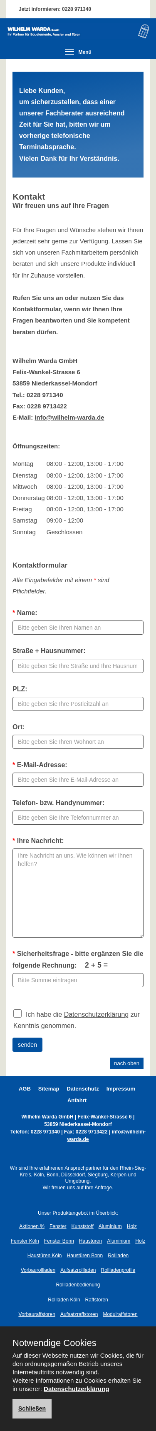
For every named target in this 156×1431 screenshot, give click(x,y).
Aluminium (110, 1226)
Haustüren (90, 1241)
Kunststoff (83, 1226)
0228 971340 (76, 9)
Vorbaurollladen (38, 1270)
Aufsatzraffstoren (79, 1314)
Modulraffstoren (120, 1314)
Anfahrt (77, 1100)
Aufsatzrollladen (78, 1270)
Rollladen (118, 1255)
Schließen (32, 1408)
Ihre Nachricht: (38, 840)
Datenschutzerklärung (96, 1014)
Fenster (58, 1226)
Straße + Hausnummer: (49, 650)
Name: (24, 612)
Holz (132, 1226)
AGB (25, 1089)
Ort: (18, 727)
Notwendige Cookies (54, 1343)
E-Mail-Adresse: (39, 764)
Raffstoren (96, 1300)
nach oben (126, 1063)
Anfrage (103, 1188)
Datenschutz (83, 1089)
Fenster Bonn (59, 1241)
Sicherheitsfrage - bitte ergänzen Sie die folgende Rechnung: (78, 959)
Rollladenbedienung (78, 1285)
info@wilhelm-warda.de (69, 417)
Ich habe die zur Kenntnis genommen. (76, 1019)
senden (27, 1044)
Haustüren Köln (44, 1255)
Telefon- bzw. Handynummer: (58, 802)
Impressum (120, 1089)
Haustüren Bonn (85, 1255)
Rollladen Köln (64, 1300)
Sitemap (48, 1089)
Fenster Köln (25, 1241)
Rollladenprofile (118, 1270)
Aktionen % (32, 1226)
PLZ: (19, 689)
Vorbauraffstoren (36, 1314)
